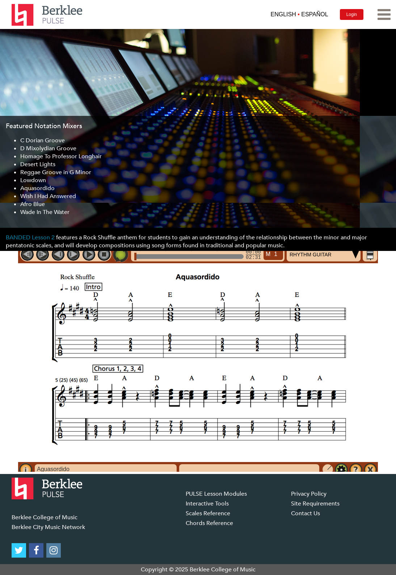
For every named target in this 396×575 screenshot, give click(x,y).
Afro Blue (32, 204)
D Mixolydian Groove (48, 148)
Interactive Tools (207, 504)
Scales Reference (208, 513)
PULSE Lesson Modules (216, 494)
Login (351, 14)
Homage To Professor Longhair (61, 156)
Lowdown (33, 180)
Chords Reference (209, 523)
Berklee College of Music (44, 517)
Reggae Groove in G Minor (55, 172)
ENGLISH (283, 14)
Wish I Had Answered (48, 196)
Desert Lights (37, 164)
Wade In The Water (44, 212)
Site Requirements (315, 504)
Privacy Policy (309, 494)
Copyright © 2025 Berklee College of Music (198, 570)
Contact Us (305, 513)
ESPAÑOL (314, 14)
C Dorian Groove (42, 140)
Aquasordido (37, 188)
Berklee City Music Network (48, 527)
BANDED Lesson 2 (30, 238)
